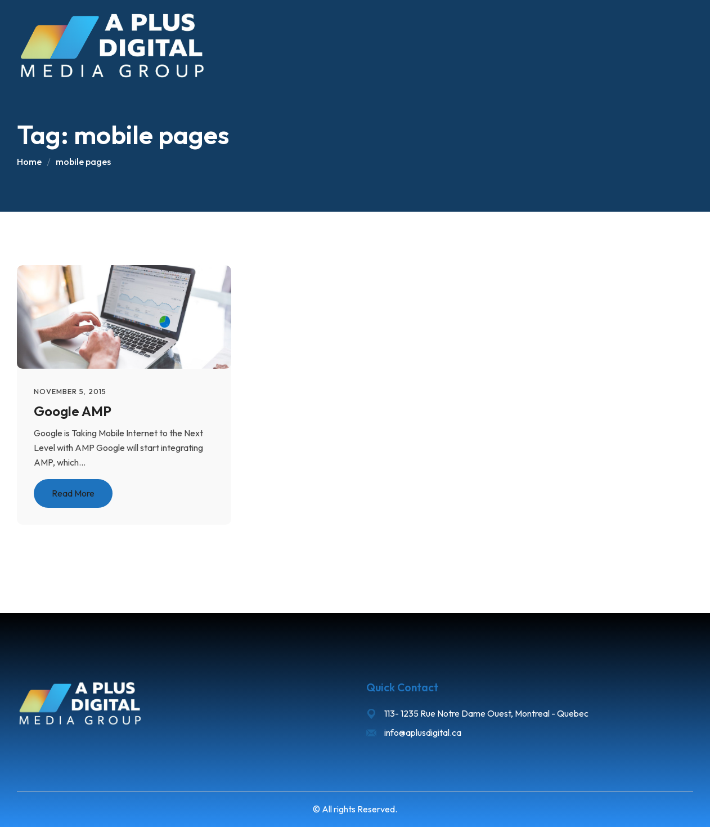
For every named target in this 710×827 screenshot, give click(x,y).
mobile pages (83, 161)
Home (29, 161)
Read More (73, 493)
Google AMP (72, 411)
